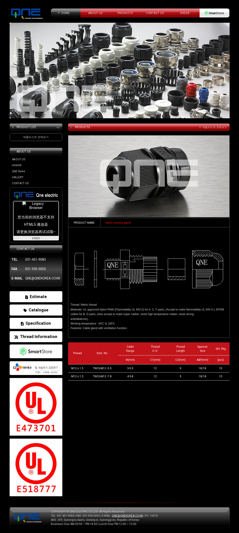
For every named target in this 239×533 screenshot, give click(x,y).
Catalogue (36, 309)
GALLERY (17, 177)
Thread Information (35, 336)
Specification (36, 323)
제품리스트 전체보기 (213, 127)
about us (95, 13)
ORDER (185, 13)
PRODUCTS (125, 13)
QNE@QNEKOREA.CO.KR (127, 515)
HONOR (17, 165)
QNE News (18, 171)
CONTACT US (155, 13)
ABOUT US (18, 159)
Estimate (36, 296)
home (65, 13)
